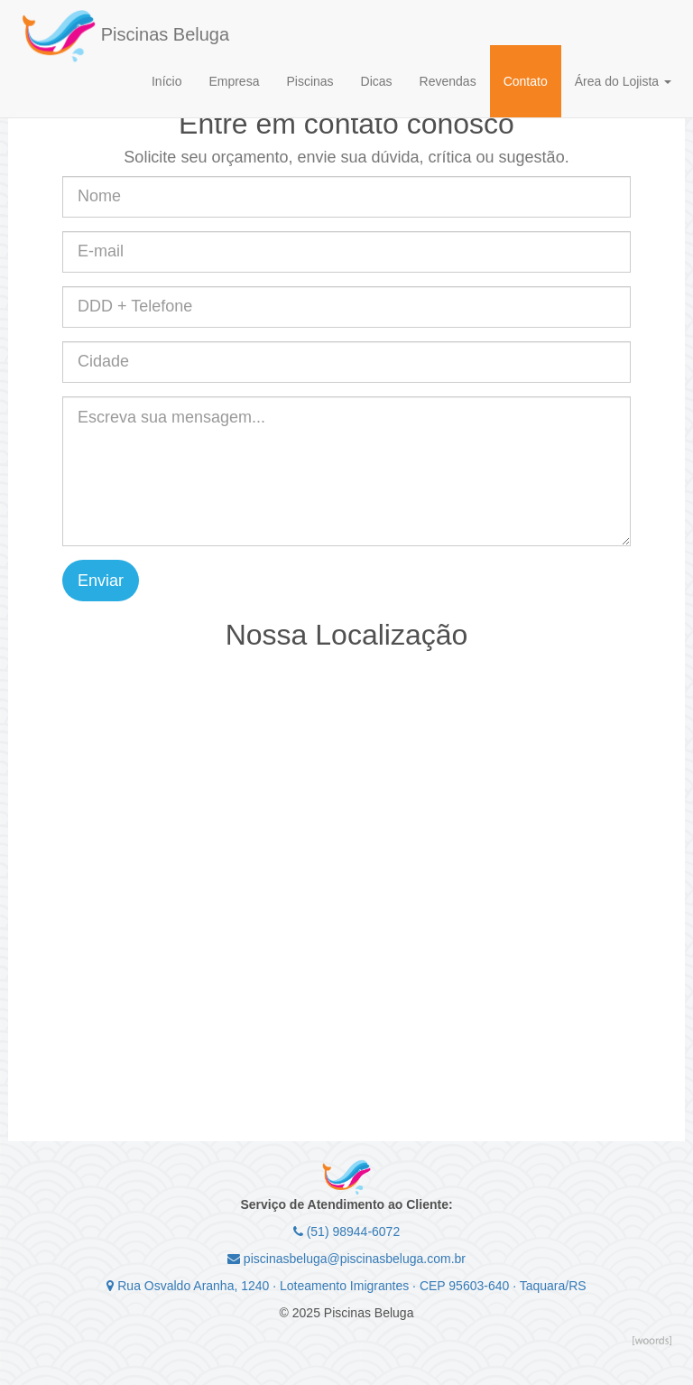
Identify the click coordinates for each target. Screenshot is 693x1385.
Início (166, 81)
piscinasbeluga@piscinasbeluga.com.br (346, 1258)
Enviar (101, 581)
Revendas (448, 81)
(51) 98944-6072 (346, 1231)
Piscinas (309, 81)
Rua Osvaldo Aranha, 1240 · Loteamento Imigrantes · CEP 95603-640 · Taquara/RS (346, 1285)
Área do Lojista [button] (623, 81)
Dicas (377, 81)
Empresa (233, 81)
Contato (526, 81)
